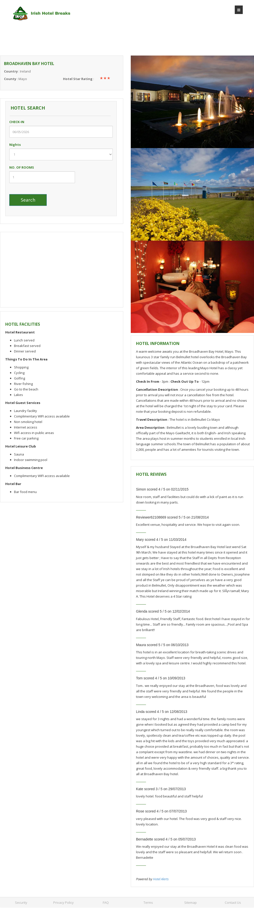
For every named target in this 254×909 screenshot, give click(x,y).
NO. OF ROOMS (21, 167)
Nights (20, 144)
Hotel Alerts (161, 879)
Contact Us (233, 902)
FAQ (106, 902)
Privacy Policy (63, 902)
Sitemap (190, 902)
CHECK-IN (22, 122)
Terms (148, 902)
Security (21, 902)
